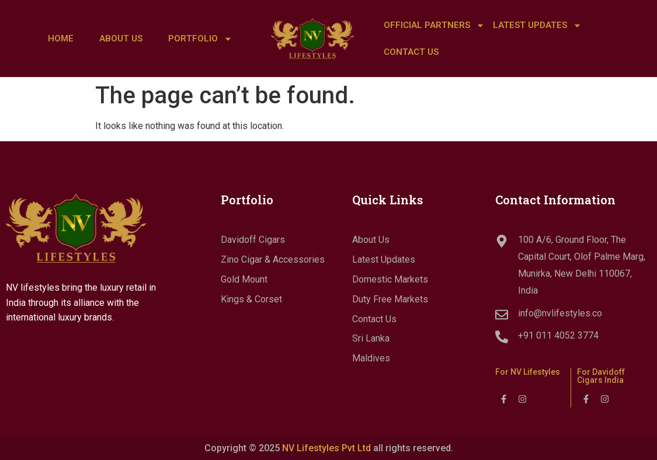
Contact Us (411, 52)
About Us (120, 38)
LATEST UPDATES (537, 25)
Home (61, 38)
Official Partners (434, 25)
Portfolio (200, 39)
